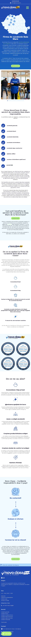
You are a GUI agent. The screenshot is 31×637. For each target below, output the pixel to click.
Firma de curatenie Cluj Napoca (11, 565)
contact (9, 224)
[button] (7, 100)
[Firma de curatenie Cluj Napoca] (1, 565)
